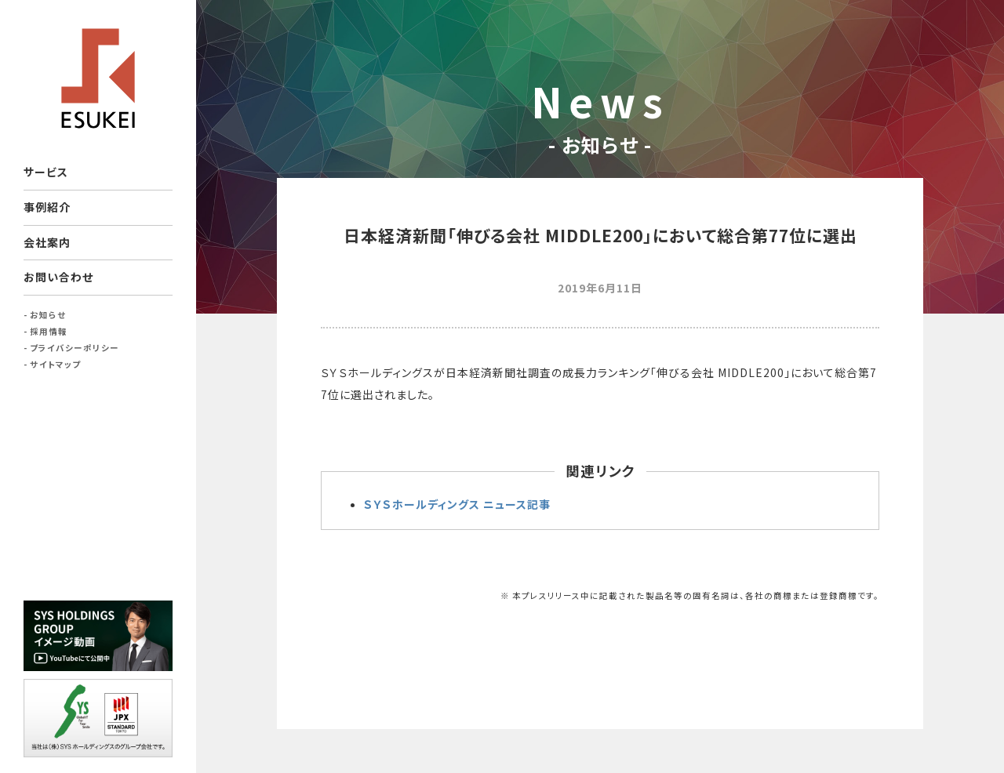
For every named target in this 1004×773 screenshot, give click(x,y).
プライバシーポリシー (74, 348)
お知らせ (48, 315)
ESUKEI (98, 78)
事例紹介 (47, 207)
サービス (46, 172)
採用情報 (48, 331)
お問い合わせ (58, 277)
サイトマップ (55, 364)
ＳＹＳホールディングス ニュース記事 (457, 504)
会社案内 (47, 242)
